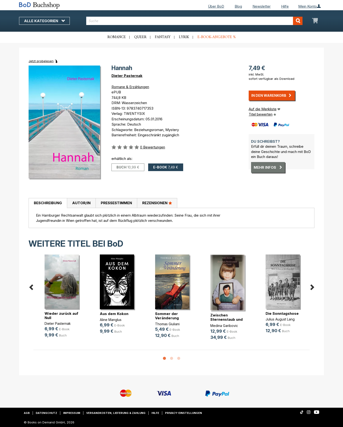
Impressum (71, 413)
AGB (27, 413)
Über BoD (216, 6)
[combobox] (194, 21)
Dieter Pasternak (126, 75)
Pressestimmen (116, 203)
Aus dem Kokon (114, 313)
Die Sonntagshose (282, 313)
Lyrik (184, 37)
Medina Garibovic (224, 326)
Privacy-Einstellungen (183, 413)
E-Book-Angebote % (216, 37)
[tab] (48, 203)
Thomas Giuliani (167, 324)
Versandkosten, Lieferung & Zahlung (116, 413)
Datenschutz (46, 413)
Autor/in (81, 203)
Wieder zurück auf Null (61, 315)
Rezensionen (157, 202)
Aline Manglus (110, 320)
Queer (140, 37)
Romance (116, 37)
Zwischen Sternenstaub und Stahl (226, 319)
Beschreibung (48, 203)
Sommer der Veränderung (167, 315)
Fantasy (163, 37)
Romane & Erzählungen (130, 87)
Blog (238, 6)
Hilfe (285, 6)
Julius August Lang (280, 319)
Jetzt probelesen (41, 61)
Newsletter (261, 6)
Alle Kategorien (44, 21)
